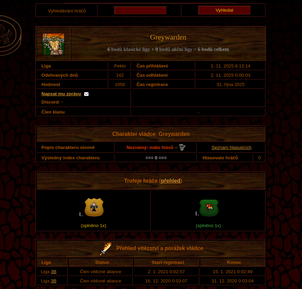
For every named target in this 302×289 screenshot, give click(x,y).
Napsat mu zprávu (61, 93)
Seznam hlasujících (232, 147)
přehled (170, 181)
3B (53, 271)
